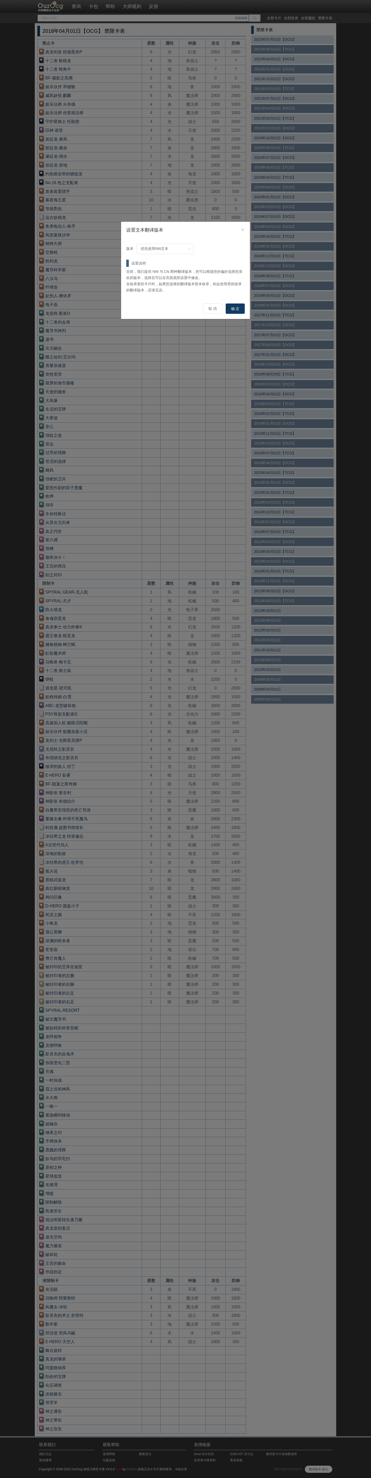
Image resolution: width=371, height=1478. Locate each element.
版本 (129, 249)
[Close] (243, 230)
